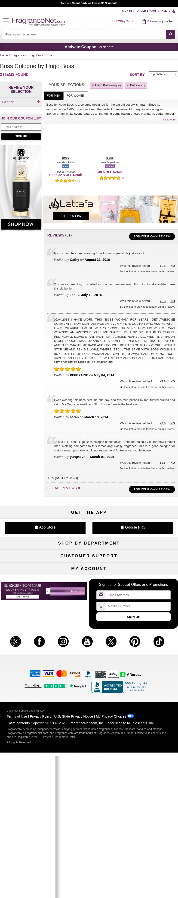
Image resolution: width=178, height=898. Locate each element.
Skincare (89, 573)
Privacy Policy (40, 860)
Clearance (89, 596)
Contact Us (28, 641)
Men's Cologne (28, 573)
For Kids (150, 558)
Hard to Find (150, 596)
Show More (169, 119)
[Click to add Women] (21, 115)
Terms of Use (17, 860)
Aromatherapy (89, 581)
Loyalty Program (28, 596)
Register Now (28, 709)
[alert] (123, 21)
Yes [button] (163, 266)
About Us (28, 649)
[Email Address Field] (21, 139)
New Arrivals (150, 581)
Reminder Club (89, 709)
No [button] (172, 266)
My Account (28, 702)
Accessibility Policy (28, 664)
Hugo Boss (36, 55)
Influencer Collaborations (28, 672)
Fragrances (19, 55)
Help (165, 10)
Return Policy (89, 633)
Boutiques (28, 588)
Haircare (28, 581)
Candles (149, 573)
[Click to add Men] (21, 110)
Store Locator (89, 664)
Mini (150, 588)
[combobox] (89, 34)
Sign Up (21, 149)
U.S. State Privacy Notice (73, 860)
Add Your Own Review (152, 236)
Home (4, 55)
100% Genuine (89, 656)
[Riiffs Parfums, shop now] (21, 203)
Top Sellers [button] (157, 74)
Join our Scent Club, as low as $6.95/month (89, 3)
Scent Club (89, 603)
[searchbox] (84, 34)
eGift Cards (28, 656)
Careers (149, 656)
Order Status (147, 10)
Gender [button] (21, 102)
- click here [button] (88, 46)
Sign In (127, 10)
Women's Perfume (28, 565)
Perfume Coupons (149, 649)
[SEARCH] (170, 34)
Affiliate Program (150, 633)
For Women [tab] (76, 95)
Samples (89, 565)
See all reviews (62, 488)
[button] (7, 20)
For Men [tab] (54, 95)
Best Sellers (89, 588)
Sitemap (149, 641)
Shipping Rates (89, 649)
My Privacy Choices (111, 860)
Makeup (149, 565)
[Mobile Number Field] (138, 749)
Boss (135, 85)
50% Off (89, 558)
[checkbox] (21, 110)
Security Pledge (89, 641)
